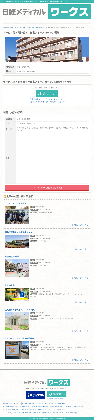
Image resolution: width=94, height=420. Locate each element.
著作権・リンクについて (29, 409)
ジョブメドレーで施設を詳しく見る (47, 188)
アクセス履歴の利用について (11, 409)
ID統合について (59, 406)
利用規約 (25, 403)
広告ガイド (52, 403)
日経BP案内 (61, 403)
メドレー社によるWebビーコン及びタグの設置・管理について (22, 412)
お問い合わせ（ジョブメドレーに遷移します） (52, 409)
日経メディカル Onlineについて (38, 403)
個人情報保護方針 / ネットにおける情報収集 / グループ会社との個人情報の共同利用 (28, 406)
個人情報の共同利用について (74, 406)
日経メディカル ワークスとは (12, 403)
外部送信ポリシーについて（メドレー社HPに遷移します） (59, 412)
